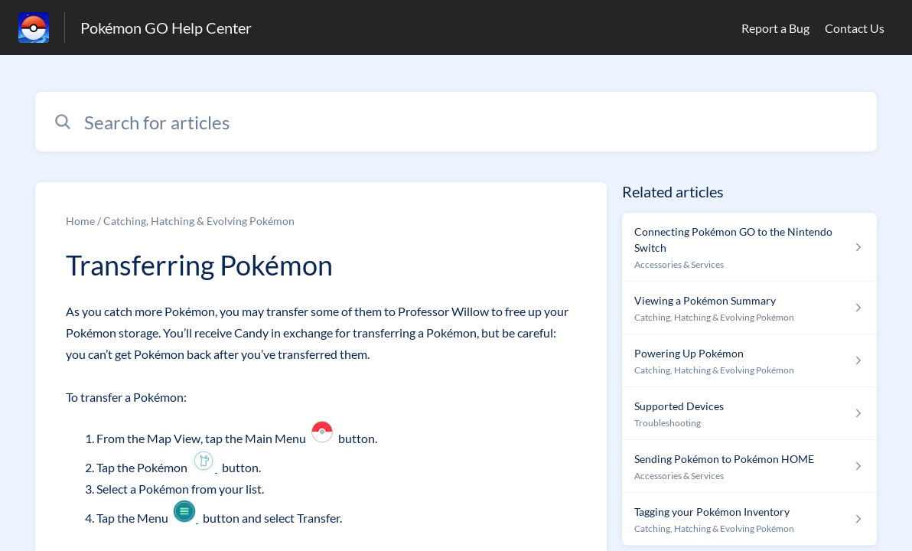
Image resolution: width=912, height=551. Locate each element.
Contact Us (854, 28)
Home (80, 220)
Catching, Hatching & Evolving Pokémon (199, 220)
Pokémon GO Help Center (166, 27)
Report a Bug (775, 28)
